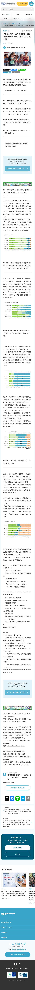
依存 (5, 43)
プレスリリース (17, 18)
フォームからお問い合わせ (17, 954)
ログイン (17, 854)
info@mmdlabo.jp (19, 949)
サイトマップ (15, 968)
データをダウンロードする (15, 168)
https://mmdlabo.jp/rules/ (16, 746)
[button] (32, 869)
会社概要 (8, 968)
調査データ (14, 23)
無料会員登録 (17, 847)
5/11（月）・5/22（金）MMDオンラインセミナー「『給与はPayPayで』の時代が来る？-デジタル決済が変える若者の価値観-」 (14, 893)
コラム (17, 14)
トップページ (4, 23)
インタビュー (29, 14)
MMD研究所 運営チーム (18, 47)
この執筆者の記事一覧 (17, 788)
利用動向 (10, 43)
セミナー (6, 18)
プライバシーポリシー (24, 968)
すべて (29, 18)
